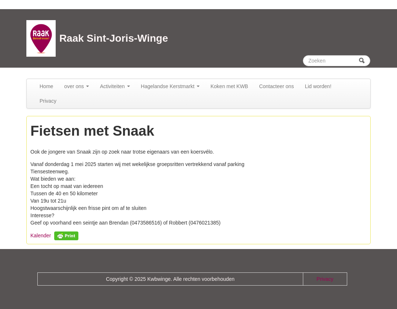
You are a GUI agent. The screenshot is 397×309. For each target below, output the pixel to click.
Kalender (40, 235)
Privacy (48, 101)
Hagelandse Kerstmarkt (170, 86)
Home (46, 86)
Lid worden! (318, 86)
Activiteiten (115, 86)
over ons (76, 86)
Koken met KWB (229, 86)
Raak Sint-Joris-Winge (113, 38)
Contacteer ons (276, 86)
